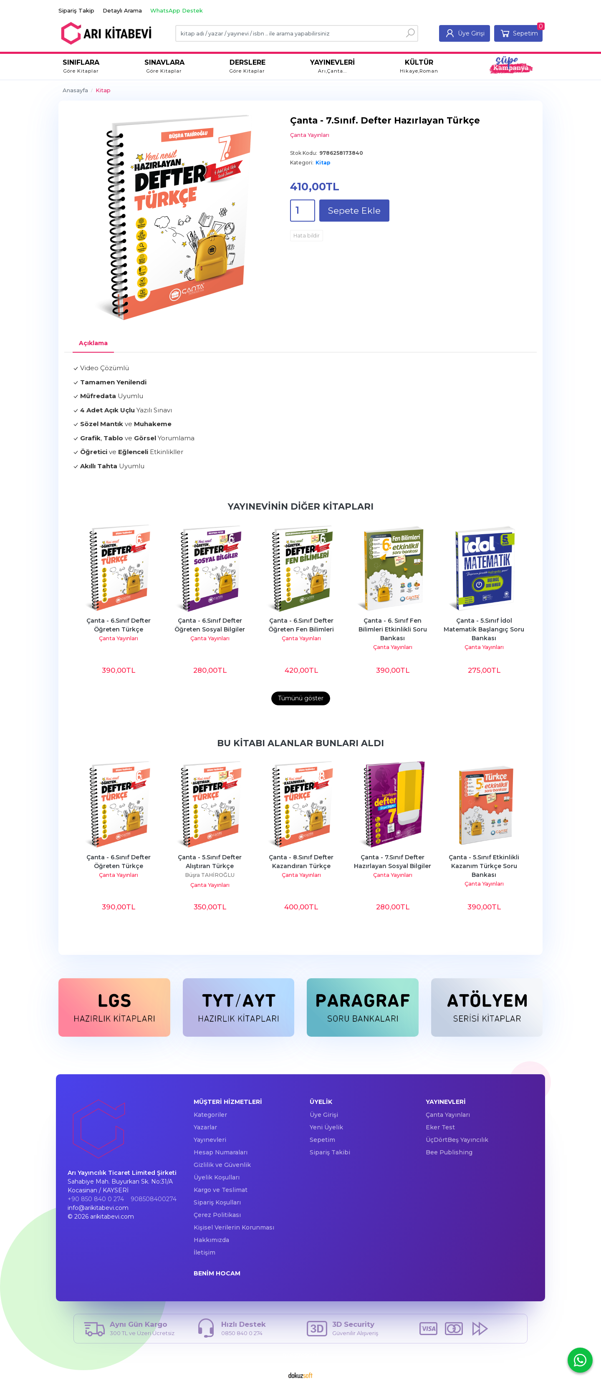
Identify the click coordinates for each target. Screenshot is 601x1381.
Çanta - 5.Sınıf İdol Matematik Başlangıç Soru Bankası (485, 629)
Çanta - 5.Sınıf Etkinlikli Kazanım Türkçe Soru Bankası (485, 866)
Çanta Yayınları (118, 638)
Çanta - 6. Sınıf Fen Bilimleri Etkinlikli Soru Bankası (394, 629)
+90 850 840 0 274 (96, 1199)
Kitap (323, 162)
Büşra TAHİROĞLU (210, 875)
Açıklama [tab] (93, 343)
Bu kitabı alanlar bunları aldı (300, 743)
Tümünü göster (300, 698)
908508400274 (154, 1199)
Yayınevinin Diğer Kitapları (301, 506)
